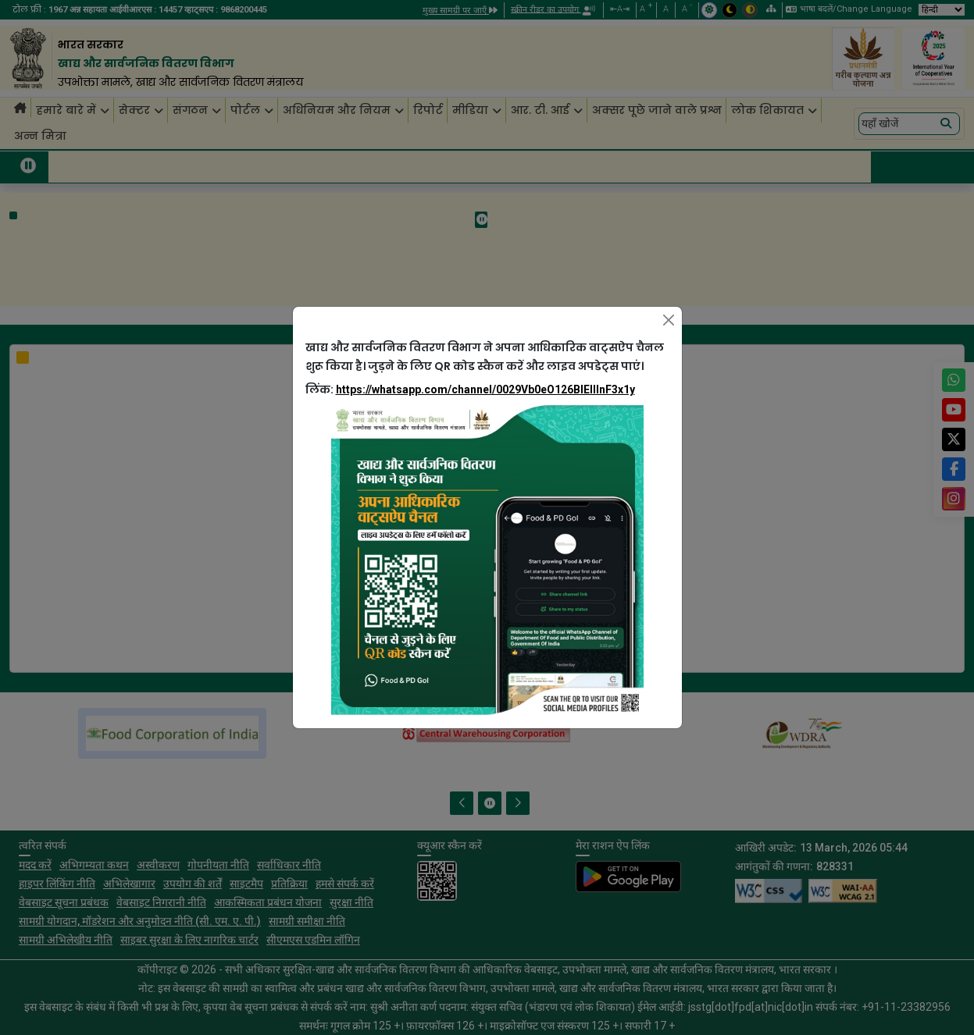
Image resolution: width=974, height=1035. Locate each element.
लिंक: (470, 389)
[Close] (668, 320)
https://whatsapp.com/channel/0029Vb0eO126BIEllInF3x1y (485, 389)
